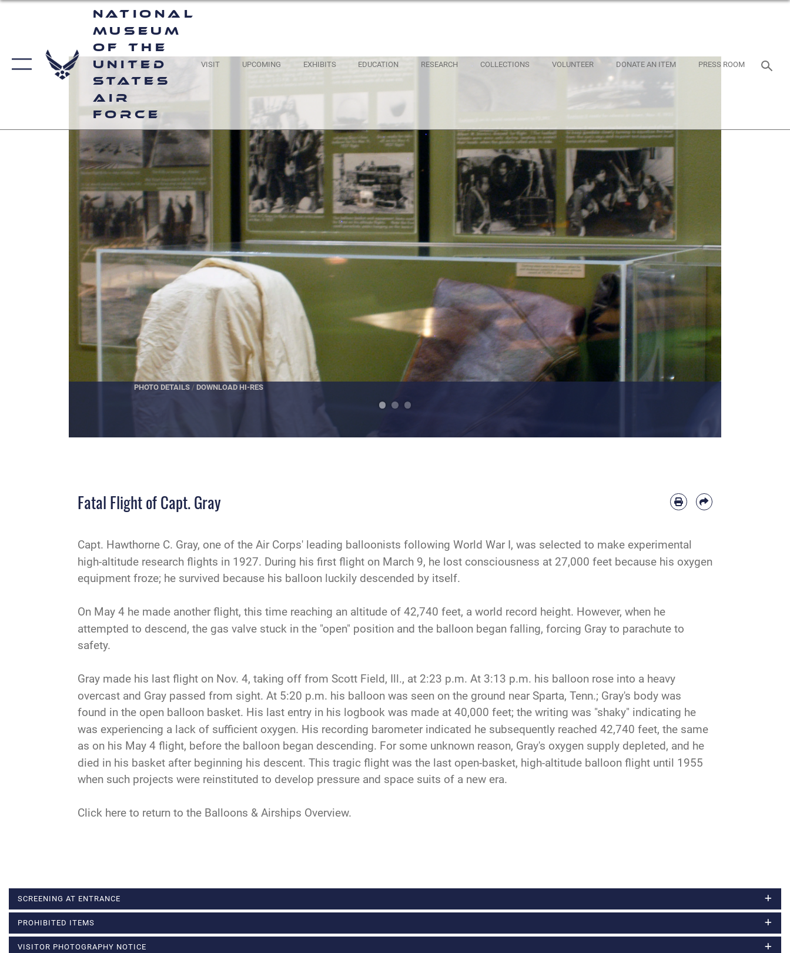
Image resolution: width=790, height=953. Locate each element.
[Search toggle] (769, 65)
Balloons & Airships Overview (277, 813)
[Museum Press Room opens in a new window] (721, 65)
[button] (19, 64)
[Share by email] (704, 501)
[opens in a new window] (209, 65)
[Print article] (678, 501)
